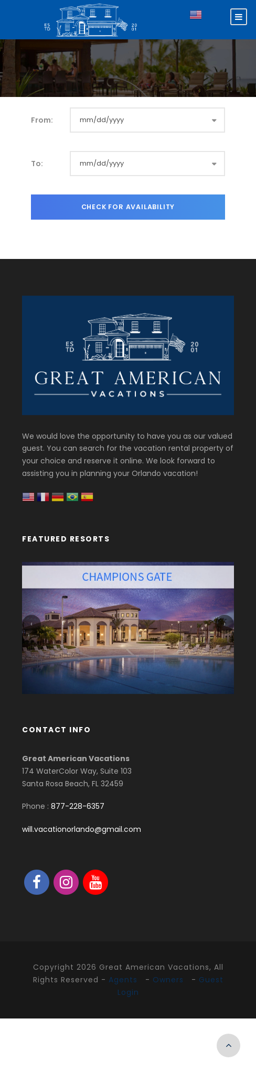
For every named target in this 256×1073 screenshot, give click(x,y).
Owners (168, 979)
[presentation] (31, 624)
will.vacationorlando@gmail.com (81, 829)
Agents (123, 979)
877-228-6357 (77, 806)
